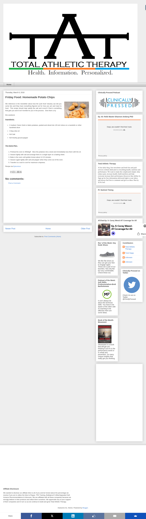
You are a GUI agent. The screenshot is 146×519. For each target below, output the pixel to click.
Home (9, 85)
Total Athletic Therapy (130, 248)
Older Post (85, 229)
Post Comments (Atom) (52, 236)
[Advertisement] (47, 205)
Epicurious (17, 166)
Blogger (85, 508)
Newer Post (10, 229)
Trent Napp (129, 253)
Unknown (128, 257)
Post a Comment (14, 183)
